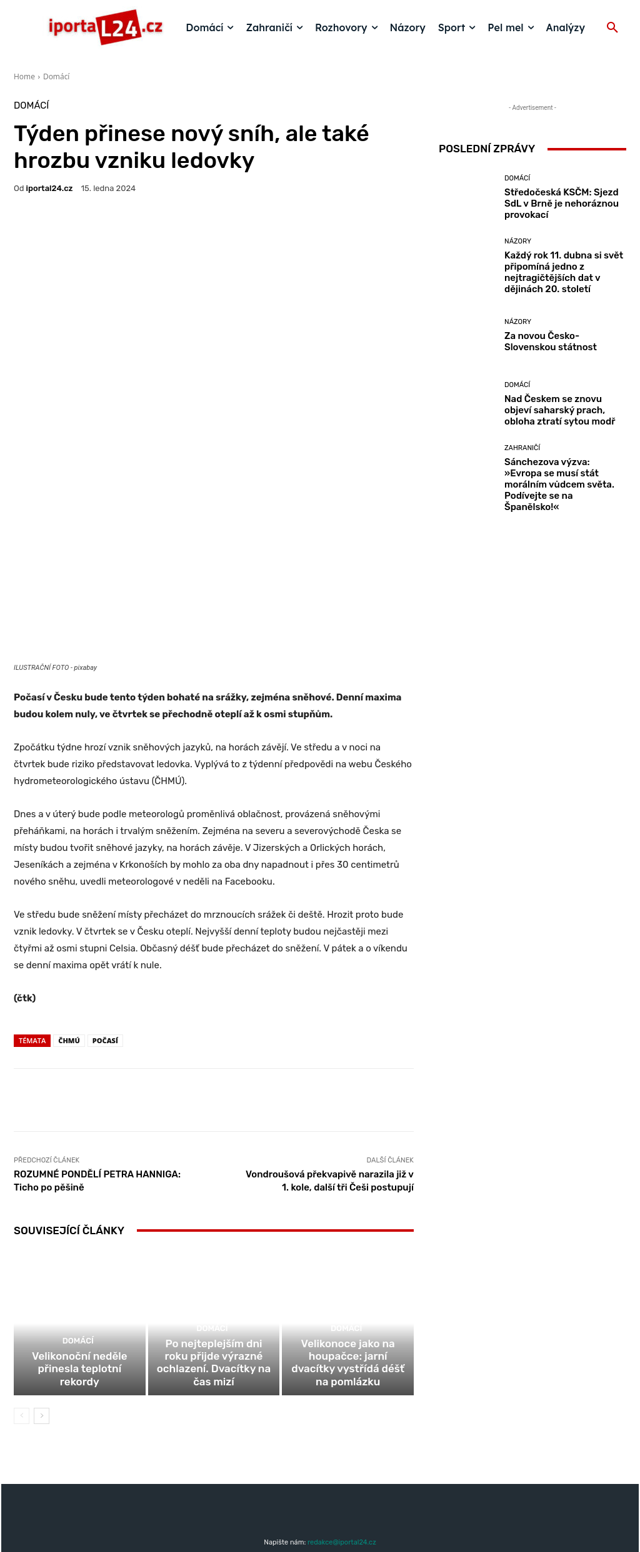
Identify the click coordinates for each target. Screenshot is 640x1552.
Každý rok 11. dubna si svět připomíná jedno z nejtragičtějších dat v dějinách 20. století (563, 272)
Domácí (56, 76)
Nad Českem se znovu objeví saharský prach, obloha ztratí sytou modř (559, 410)
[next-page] (41, 1329)
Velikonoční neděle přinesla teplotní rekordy (79, 1290)
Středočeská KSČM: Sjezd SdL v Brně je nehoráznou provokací (561, 203)
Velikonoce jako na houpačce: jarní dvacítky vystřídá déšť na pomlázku (348, 1284)
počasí (105, 940)
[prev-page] (21, 1329)
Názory (517, 241)
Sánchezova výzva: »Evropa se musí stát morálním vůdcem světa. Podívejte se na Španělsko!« (559, 484)
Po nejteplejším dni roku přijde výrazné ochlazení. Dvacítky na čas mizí (213, 1284)
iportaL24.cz (49, 188)
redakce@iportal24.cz (342, 1455)
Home (24, 76)
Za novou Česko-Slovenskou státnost (550, 341)
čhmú (69, 940)
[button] (613, 28)
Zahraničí (522, 447)
